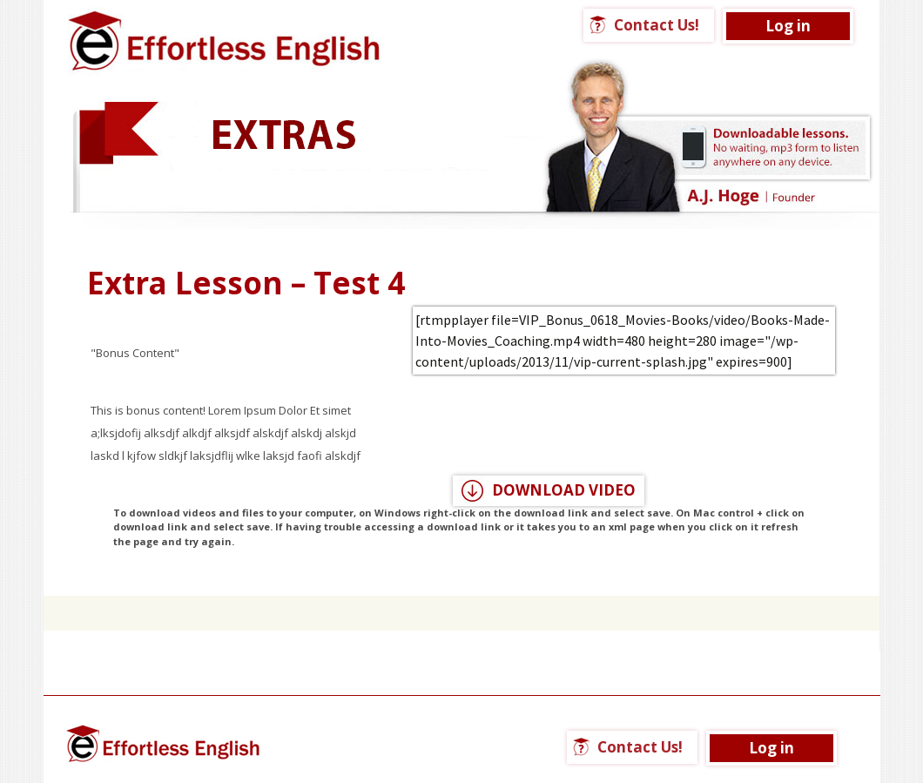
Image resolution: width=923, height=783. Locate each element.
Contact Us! (656, 25)
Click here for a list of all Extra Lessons (461, 585)
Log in (788, 26)
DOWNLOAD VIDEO (564, 490)
